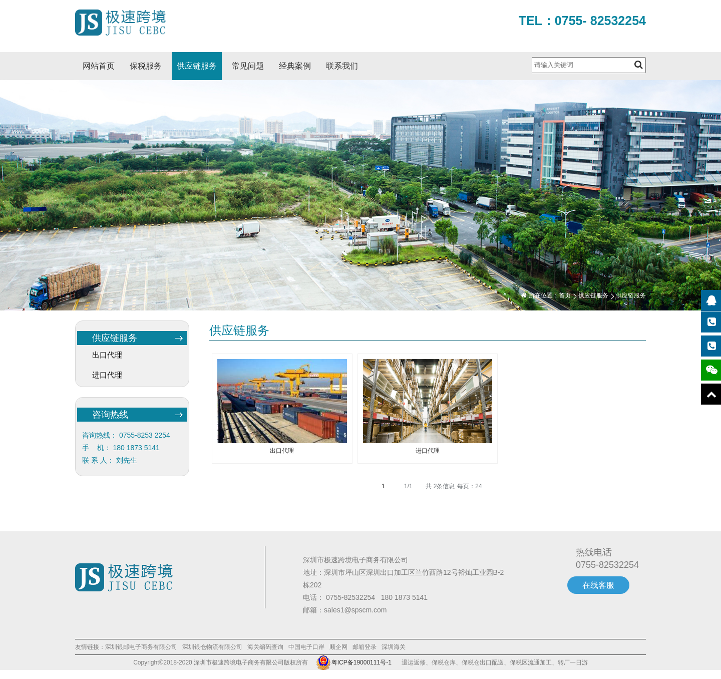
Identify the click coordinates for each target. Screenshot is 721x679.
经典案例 (295, 66)
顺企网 (338, 646)
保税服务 (146, 66)
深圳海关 (394, 646)
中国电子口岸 (306, 646)
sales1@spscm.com (355, 610)
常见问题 (248, 66)
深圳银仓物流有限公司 (212, 646)
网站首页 (99, 66)
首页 (565, 295)
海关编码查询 (265, 646)
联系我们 (342, 66)
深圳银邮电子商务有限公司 (141, 646)
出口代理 (107, 355)
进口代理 (107, 375)
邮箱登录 (364, 646)
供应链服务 (197, 66)
